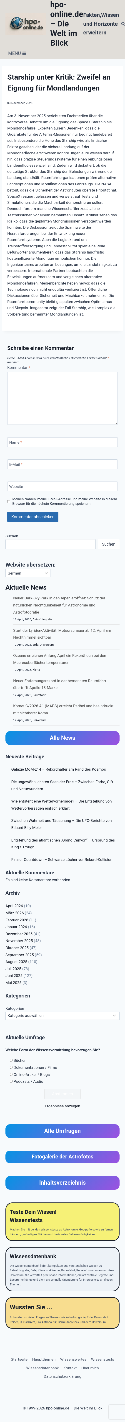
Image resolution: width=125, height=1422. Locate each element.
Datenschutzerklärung (62, 1376)
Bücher (20, 1060)
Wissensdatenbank (42, 1368)
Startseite (19, 1359)
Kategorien (14, 1008)
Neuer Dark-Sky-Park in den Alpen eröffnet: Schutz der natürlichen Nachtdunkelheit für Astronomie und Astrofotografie (59, 605)
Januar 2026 (16, 927)
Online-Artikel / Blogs (32, 1074)
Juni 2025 (13, 975)
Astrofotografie (42, 619)
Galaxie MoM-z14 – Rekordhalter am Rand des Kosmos (58, 769)
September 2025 (19, 955)
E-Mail (15, 464)
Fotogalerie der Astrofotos (62, 1157)
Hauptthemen (43, 1359)
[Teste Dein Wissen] (62, 1221)
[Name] (62, 442)
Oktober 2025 (17, 947)
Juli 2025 (13, 968)
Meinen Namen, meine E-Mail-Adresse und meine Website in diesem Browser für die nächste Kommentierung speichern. (64, 501)
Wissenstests (102, 1359)
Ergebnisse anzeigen (62, 1106)
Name (15, 442)
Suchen (11, 536)
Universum (47, 644)
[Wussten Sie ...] (62, 1313)
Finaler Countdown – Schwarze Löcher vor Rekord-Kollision (61, 859)
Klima (36, 669)
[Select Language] (27, 573)
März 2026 (14, 913)
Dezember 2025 (18, 934)
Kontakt (70, 1368)
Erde (35, 644)
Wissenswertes (73, 1359)
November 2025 (19, 940)
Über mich (90, 1368)
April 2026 (14, 906)
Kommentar (18, 367)
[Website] (62, 486)
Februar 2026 (16, 920)
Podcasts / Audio (28, 1081)
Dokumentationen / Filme (35, 1067)
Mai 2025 (13, 982)
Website (16, 486)
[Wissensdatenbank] (62, 1269)
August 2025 (16, 961)
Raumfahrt (39, 695)
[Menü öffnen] (17, 53)
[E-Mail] (62, 464)
